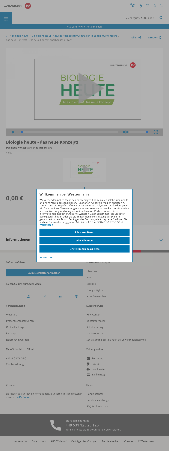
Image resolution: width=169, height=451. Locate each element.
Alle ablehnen (84, 240)
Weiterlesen (46, 224)
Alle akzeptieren (84, 232)
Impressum (46, 257)
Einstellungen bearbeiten (84, 249)
